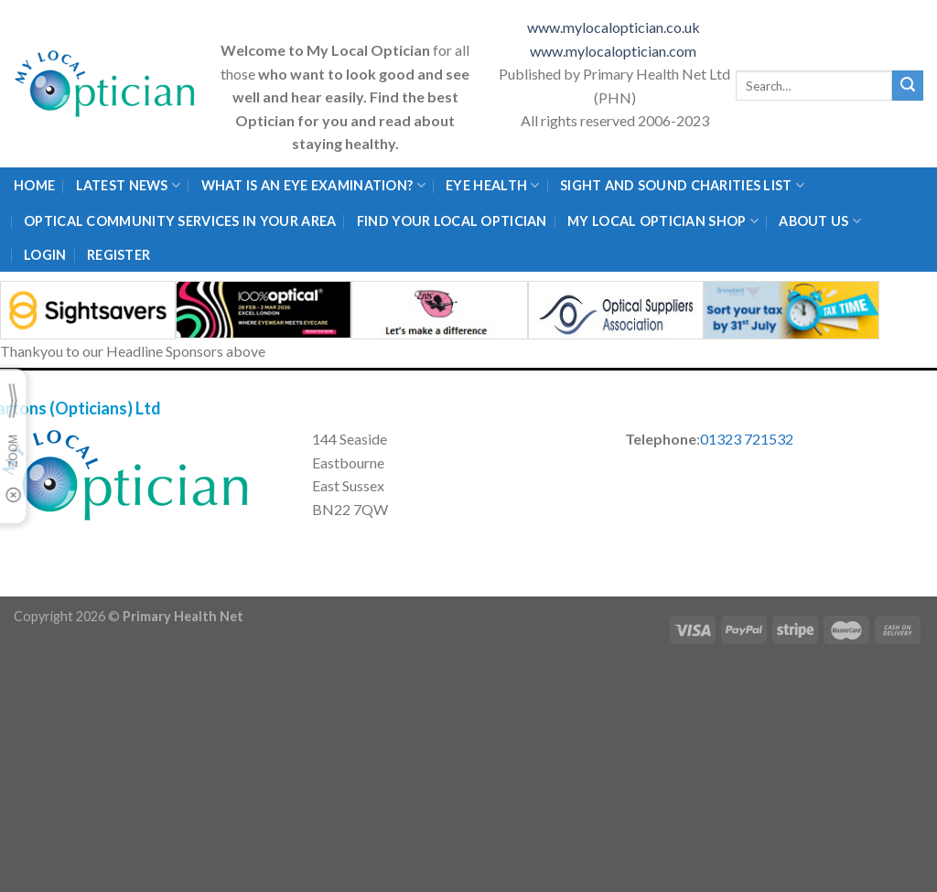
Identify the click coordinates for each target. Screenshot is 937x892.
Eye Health (492, 185)
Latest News (128, 185)
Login (45, 255)
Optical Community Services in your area (180, 221)
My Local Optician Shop (663, 221)
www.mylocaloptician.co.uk (615, 27)
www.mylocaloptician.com (614, 50)
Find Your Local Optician (452, 221)
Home (34, 185)
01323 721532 (746, 438)
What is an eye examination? (313, 185)
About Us (820, 221)
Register (118, 255)
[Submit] (907, 86)
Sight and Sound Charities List (682, 185)
